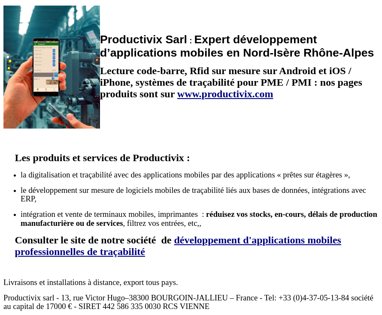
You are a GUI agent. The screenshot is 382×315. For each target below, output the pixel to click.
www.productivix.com (225, 93)
